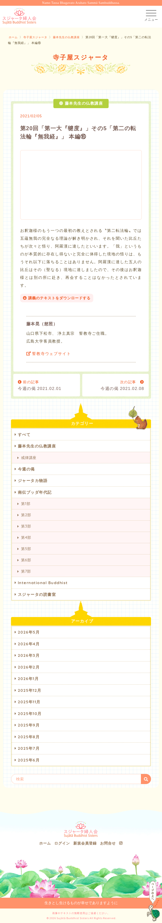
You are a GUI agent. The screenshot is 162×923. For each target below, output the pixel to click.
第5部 (26, 548)
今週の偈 (26, 469)
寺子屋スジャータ (37, 37)
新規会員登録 (85, 843)
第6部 (26, 560)
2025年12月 (29, 690)
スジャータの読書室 (37, 594)
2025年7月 (29, 748)
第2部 (26, 515)
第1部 (25, 503)
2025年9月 (29, 725)
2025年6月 (29, 760)
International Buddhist (43, 582)
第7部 (26, 571)
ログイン (62, 843)
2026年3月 (29, 655)
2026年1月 (28, 678)
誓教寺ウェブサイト (48, 353)
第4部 (26, 537)
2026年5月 (29, 632)
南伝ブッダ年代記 (35, 492)
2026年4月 (29, 643)
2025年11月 (29, 701)
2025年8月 (29, 736)
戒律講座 (28, 457)
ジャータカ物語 (33, 480)
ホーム (13, 37)
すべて (24, 434)
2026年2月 (29, 667)
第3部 (26, 526)
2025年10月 (30, 713)
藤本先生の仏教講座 (69, 37)
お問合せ (108, 843)
